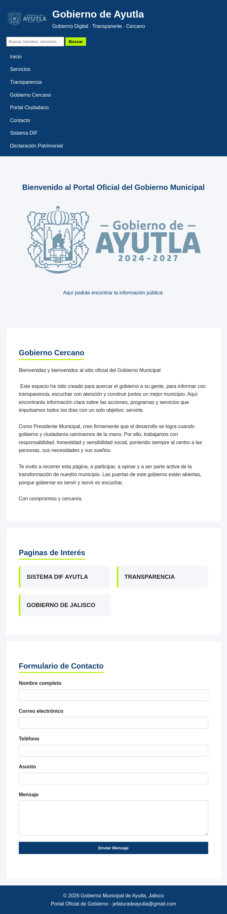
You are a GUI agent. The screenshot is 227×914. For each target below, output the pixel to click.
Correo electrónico (41, 711)
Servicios (20, 69)
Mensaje (29, 794)
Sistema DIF (24, 133)
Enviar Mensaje (113, 848)
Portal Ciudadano (29, 107)
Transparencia (26, 82)
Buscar (76, 41)
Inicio (16, 56)
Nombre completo (40, 683)
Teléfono (29, 738)
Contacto (20, 120)
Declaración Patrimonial (36, 145)
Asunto (27, 766)
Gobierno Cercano (30, 95)
